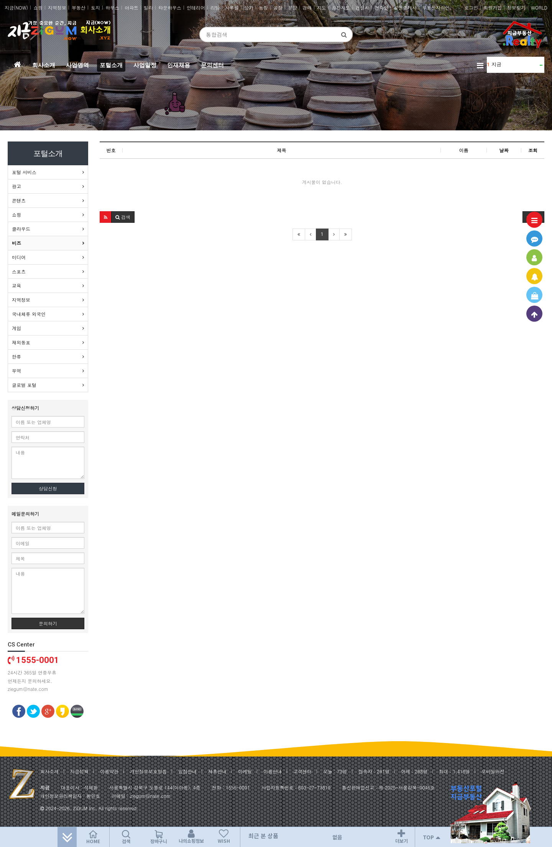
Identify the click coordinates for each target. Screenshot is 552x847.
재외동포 (21, 342)
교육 (16, 285)
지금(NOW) (16, 7)
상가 (248, 7)
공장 (278, 7)
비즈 (16, 243)
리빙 (215, 7)
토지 (95, 7)
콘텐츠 (19, 200)
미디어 (19, 257)
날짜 (504, 150)
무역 (16, 370)
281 (381, 771)
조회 (532, 150)
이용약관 (109, 771)
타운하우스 (169, 7)
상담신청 (48, 488)
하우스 (112, 7)
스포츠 (19, 271)
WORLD (539, 7)
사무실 (232, 7)
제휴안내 (217, 771)
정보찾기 (516, 7)
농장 (263, 7)
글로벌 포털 (24, 385)
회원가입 (492, 7)
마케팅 (245, 771)
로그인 (471, 7)
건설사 (362, 7)
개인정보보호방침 (148, 771)
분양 (292, 7)
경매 (307, 7)
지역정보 (57, 7)
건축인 (381, 7)
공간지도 (341, 7)
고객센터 (302, 771)
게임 (16, 328)
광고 (16, 186)
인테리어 (196, 7)
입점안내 (187, 771)
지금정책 (79, 771)
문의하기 (48, 623)
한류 (16, 356)
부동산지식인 (436, 7)
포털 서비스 (24, 172)
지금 (496, 64)
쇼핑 (38, 7)
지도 (321, 7)
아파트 (131, 7)
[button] (106, 217)
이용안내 (272, 771)
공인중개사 (405, 7)
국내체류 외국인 (29, 314)
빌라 (148, 7)
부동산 (78, 7)
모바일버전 (492, 771)
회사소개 (49, 771)
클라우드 (21, 228)
